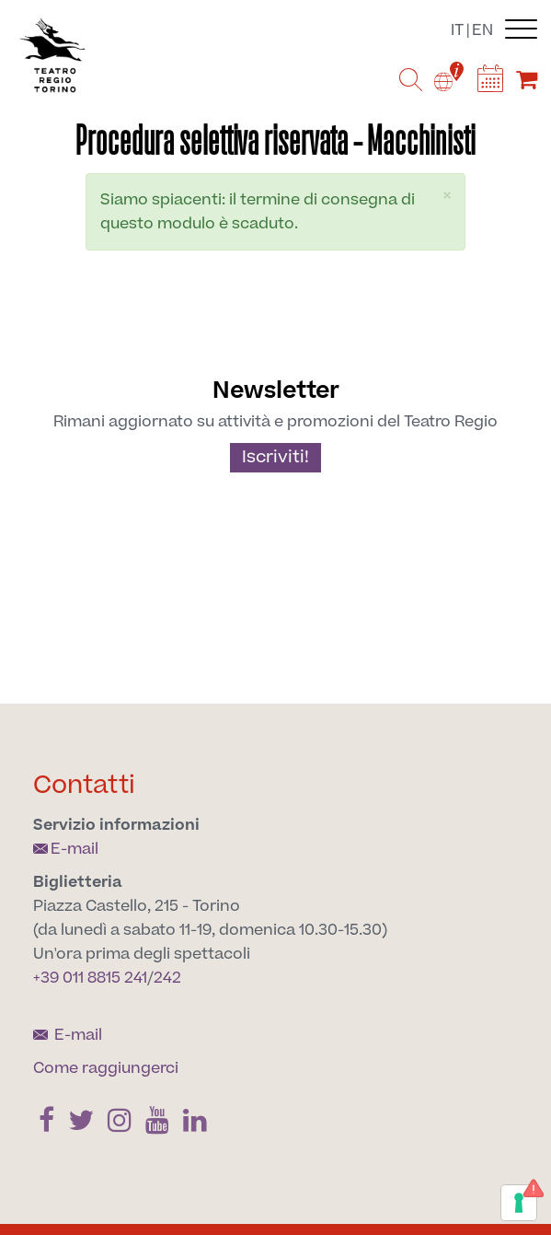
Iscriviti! (275, 457)
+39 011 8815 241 (90, 978)
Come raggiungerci (105, 1068)
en (482, 30)
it (457, 30)
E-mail (65, 849)
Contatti (84, 785)
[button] (447, 195)
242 (167, 978)
